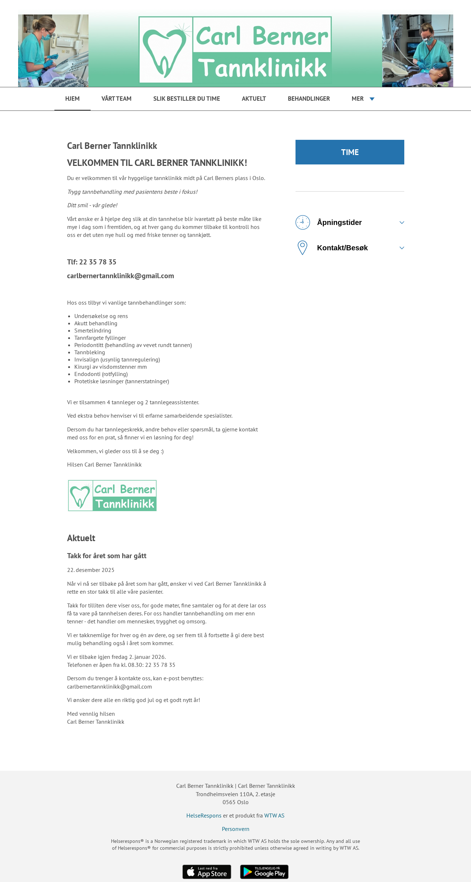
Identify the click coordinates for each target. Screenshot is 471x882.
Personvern (235, 828)
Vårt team (117, 99)
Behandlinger (309, 99)
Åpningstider (329, 222)
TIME (350, 152)
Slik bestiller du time (186, 99)
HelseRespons (204, 815)
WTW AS (274, 815)
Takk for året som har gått (106, 555)
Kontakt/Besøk (332, 248)
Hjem (72, 99)
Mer (358, 99)
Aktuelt (254, 99)
